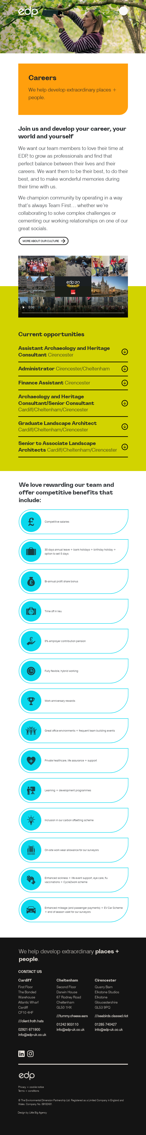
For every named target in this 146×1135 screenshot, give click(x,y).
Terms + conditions (28, 1090)
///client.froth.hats (31, 1026)
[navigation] (123, 10)
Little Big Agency (33, 1112)
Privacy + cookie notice (31, 1087)
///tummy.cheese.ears (72, 1021)
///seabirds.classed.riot (111, 1021)
